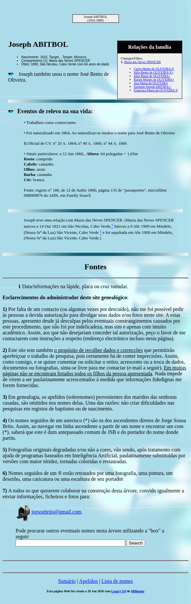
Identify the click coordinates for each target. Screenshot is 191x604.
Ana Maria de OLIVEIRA (151, 83)
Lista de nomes (117, 581)
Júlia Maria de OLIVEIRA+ (152, 76)
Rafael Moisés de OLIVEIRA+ (154, 79)
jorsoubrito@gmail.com (48, 512)
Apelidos (88, 581)
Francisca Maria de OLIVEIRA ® (156, 90)
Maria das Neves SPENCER (142, 62)
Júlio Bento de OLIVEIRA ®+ (154, 72)
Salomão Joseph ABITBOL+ (153, 86)
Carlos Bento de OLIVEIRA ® (154, 69)
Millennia (137, 591)
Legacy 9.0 (118, 591)
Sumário (67, 581)
